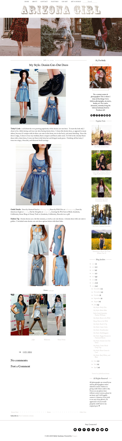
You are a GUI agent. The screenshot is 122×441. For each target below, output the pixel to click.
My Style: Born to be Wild (101, 318)
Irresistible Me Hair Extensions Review (101, 200)
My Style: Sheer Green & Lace (101, 351)
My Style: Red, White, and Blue (101, 356)
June (95, 361)
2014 (93, 283)
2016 (93, 277)
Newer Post (14, 412)
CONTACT (44, 1)
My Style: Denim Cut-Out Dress (101, 342)
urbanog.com (44, 209)
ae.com (26, 212)
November (97, 292)
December (97, 289)
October (97, 295)
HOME (26, 1)
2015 (93, 280)
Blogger (74, 436)
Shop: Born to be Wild (100, 321)
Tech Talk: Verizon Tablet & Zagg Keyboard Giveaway (101, 173)
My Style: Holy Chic (100, 307)
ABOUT (34, 1)
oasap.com (47, 212)
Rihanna (47, 340)
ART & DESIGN (76, 1)
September (97, 298)
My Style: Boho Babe (100, 310)
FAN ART (65, 1)
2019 (93, 267)
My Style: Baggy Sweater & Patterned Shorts (102, 337)
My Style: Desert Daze (101, 147)
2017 (93, 273)
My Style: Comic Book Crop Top (100, 346)
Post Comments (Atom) (26, 416)
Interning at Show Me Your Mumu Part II (101, 252)
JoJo (33, 340)
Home (49, 412)
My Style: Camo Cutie (100, 327)
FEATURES (54, 1)
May (95, 364)
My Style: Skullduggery (100, 333)
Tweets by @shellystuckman (100, 373)
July (95, 305)
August (96, 302)
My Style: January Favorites (101, 226)
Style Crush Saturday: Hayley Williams (100, 314)
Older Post (83, 412)
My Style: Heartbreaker (100, 330)
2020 (93, 264)
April (96, 367)
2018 (93, 270)
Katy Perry (61, 340)
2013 (93, 286)
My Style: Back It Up (100, 324)
